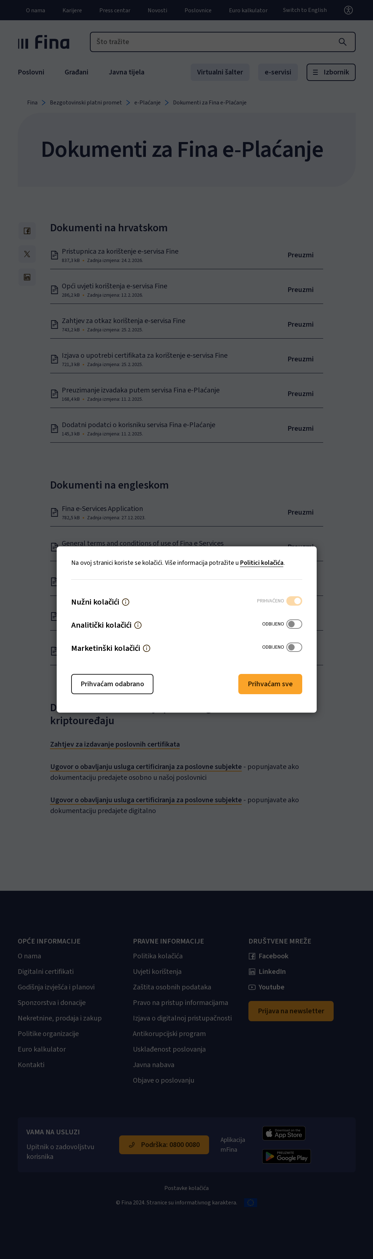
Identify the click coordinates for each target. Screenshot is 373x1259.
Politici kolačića (261, 562)
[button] (125, 602)
